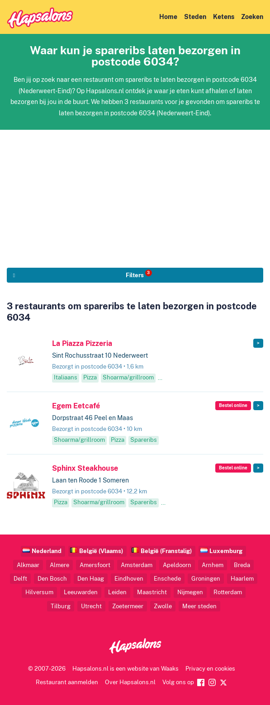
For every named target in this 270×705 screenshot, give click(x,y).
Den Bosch (52, 578)
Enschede (167, 578)
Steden (195, 16)
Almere (59, 565)
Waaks (170, 668)
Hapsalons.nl (90, 668)
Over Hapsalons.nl (130, 682)
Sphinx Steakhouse (85, 468)
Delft (20, 578)
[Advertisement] (135, 193)
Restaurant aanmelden (67, 682)
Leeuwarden (81, 592)
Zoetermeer (127, 606)
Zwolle (163, 606)
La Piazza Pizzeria (82, 343)
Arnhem (212, 565)
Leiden (117, 592)
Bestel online (233, 405)
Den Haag (90, 578)
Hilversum (39, 592)
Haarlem (242, 578)
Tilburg (61, 606)
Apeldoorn (177, 565)
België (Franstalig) (166, 551)
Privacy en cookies (210, 668)
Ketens (223, 16)
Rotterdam (227, 592)
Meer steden (199, 606)
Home (168, 16)
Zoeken (252, 16)
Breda (242, 565)
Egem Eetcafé (76, 406)
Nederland (47, 551)
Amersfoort (95, 565)
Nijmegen (190, 592)
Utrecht (91, 606)
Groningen (205, 578)
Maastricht (152, 592)
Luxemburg (225, 551)
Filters (139, 274)
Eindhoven (128, 578)
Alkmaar (28, 565)
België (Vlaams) (101, 551)
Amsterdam (136, 565)
